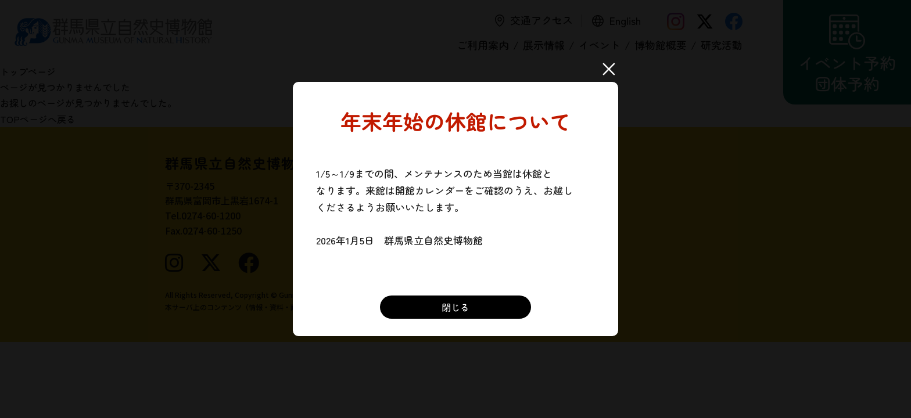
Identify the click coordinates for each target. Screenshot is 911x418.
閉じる (455, 307)
